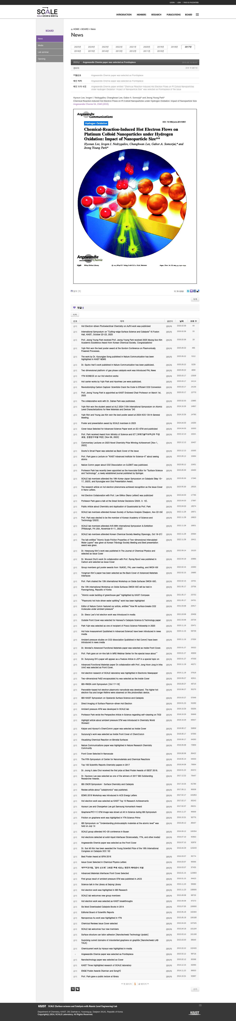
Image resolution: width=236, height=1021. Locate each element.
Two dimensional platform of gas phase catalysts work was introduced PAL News (118, 370)
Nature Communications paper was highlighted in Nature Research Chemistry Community (116, 746)
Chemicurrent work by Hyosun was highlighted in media (106, 948)
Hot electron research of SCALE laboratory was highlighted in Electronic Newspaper (119, 672)
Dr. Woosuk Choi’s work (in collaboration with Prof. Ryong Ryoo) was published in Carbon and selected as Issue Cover (118, 560)
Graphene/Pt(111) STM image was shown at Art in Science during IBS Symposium (119, 812)
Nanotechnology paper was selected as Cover (102, 959)
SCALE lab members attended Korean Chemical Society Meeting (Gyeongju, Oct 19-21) (121, 534)
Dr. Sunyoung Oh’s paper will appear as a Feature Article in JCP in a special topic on (120, 659)
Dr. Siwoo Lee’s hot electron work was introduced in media (108, 614)
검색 (73, 989)
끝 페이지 (143, 984)
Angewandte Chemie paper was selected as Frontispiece (109, 62)
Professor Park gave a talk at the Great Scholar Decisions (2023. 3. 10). (114, 500)
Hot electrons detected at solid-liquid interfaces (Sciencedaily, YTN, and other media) (120, 837)
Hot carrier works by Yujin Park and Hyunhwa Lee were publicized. (111, 381)
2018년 (174, 47)
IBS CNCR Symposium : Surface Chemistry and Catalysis (107, 784)
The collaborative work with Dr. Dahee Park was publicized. (108, 401)
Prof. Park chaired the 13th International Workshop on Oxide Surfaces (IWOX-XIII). (119, 581)
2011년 (146, 51)
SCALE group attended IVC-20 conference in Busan (105, 831)
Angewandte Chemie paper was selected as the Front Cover (108, 842)
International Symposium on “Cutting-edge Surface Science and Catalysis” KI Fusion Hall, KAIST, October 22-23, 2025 (120, 333)
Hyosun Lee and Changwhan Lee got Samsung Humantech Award (111, 806)
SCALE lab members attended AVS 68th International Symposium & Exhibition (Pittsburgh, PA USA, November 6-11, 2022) (117, 527)
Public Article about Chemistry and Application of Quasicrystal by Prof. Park (116, 506)
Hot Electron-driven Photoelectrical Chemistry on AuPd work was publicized (115, 326)
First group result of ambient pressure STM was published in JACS (111, 878)
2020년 (146, 47)
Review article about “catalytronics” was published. (104, 789)
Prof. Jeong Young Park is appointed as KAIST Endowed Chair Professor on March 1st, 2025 (121, 394)
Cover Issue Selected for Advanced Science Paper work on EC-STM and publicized (119, 428)
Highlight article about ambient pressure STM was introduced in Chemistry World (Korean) (118, 721)
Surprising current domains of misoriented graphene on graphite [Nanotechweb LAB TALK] (119, 941)
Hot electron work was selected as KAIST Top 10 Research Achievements (115, 800)
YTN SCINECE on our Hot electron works (99, 375)
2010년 (160, 51)
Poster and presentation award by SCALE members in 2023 (108, 423)
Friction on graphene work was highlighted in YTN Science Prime (110, 817)
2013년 (119, 51)
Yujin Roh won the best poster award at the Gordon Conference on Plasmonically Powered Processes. (118, 349)
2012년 (133, 51)
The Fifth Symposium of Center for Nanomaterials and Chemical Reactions (115, 759)
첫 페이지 (126, 984)
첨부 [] (77, 291)
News (40, 39)
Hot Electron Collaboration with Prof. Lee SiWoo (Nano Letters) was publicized (117, 495)
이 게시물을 (179, 291)
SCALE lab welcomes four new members (100, 929)
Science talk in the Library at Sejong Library (101, 884)
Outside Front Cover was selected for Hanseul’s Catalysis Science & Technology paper (121, 620)
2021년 (133, 47)
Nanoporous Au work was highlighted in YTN (101, 917)
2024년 (91, 47)
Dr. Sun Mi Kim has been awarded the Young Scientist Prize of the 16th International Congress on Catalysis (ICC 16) (119, 849)
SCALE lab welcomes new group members (100, 895)
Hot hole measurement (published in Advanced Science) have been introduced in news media (121, 632)
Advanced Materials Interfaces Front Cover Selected (105, 873)
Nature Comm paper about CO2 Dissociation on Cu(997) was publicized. (114, 464)
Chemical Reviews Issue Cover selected (99, 923)
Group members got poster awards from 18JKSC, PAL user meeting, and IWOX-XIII (119, 567)
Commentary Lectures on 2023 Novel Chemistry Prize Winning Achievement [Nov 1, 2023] (119, 444)
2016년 (77, 51)
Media (40, 45)
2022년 (119, 47)
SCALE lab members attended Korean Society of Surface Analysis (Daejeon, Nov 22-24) (122, 512)
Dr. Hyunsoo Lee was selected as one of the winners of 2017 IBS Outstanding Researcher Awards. (117, 777)
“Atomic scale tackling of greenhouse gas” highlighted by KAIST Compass (115, 595)
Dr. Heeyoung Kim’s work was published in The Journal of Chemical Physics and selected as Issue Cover (118, 552)
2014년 (105, 51)
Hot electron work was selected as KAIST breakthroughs (107, 901)
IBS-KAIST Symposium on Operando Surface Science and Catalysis (112, 697)
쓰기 (195, 989)
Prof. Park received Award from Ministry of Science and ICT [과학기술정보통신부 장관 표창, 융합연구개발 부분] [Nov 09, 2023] (120, 435)
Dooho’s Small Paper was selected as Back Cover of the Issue (110, 450)
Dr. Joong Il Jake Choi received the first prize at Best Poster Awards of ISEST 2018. (119, 770)
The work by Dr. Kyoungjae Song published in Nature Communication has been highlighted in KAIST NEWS (117, 358)
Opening (41, 59)
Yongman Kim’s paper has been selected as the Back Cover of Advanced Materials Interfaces (119, 574)
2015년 (91, 51)
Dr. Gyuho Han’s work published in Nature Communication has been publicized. (117, 364)
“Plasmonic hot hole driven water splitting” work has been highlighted (113, 600)
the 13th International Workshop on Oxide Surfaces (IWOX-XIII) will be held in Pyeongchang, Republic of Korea (116, 588)
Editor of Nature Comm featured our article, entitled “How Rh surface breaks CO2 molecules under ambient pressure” (118, 607)
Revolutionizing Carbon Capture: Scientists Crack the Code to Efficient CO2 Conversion (121, 387)
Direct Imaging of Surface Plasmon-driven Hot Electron (106, 703)
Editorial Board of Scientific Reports (97, 912)
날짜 (182, 321)
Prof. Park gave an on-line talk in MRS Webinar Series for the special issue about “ (119, 653)
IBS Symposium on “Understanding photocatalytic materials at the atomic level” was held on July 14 (120, 824)
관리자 (76, 68)
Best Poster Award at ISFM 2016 (96, 856)
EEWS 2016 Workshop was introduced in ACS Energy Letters (109, 795)
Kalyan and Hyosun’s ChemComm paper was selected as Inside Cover (113, 728)
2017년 (188, 47)
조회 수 (193, 321)
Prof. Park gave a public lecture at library (100, 976)
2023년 (105, 47)
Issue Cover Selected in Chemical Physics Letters (103, 862)
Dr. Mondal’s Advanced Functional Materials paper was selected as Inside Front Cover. (121, 647)
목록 (195, 299)
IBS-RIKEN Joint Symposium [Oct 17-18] (100, 684)
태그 (78, 989)
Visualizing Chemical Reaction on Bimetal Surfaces (104, 739)
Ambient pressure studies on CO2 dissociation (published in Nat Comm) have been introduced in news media (119, 641)
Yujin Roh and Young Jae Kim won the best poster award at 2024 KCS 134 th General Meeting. (120, 416)
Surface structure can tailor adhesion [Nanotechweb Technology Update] (114, 934)
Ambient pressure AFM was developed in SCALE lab (105, 709)
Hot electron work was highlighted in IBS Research (104, 889)
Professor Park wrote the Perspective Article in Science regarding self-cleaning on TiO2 (121, 714)
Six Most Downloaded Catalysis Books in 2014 (102, 906)
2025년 (77, 47)
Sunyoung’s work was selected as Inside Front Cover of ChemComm (112, 734)
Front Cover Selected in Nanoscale (97, 753)
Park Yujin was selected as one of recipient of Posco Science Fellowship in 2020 (118, 625)
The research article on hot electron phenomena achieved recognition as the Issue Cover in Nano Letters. (121, 488)
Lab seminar (43, 52)
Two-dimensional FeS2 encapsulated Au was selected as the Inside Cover (115, 678)
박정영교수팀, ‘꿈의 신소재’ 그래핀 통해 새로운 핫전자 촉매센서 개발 (112, 867)
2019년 (160, 47)
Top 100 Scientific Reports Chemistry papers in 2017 (105, 764)
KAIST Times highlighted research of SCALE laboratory (106, 965)
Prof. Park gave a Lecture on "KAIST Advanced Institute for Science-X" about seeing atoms (120, 458)
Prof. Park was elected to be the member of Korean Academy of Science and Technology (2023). (117, 519)
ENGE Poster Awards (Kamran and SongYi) (101, 970)
